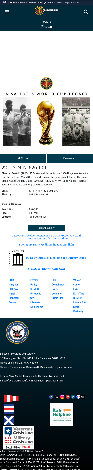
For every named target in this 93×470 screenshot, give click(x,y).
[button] (68, 2)
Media (45, 22)
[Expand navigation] (7, 12)
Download (69, 158)
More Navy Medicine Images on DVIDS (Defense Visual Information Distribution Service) (46, 237)
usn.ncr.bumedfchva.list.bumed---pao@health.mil (36, 380)
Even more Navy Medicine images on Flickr (46, 244)
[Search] (86, 12)
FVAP (76, 289)
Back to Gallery (46, 227)
